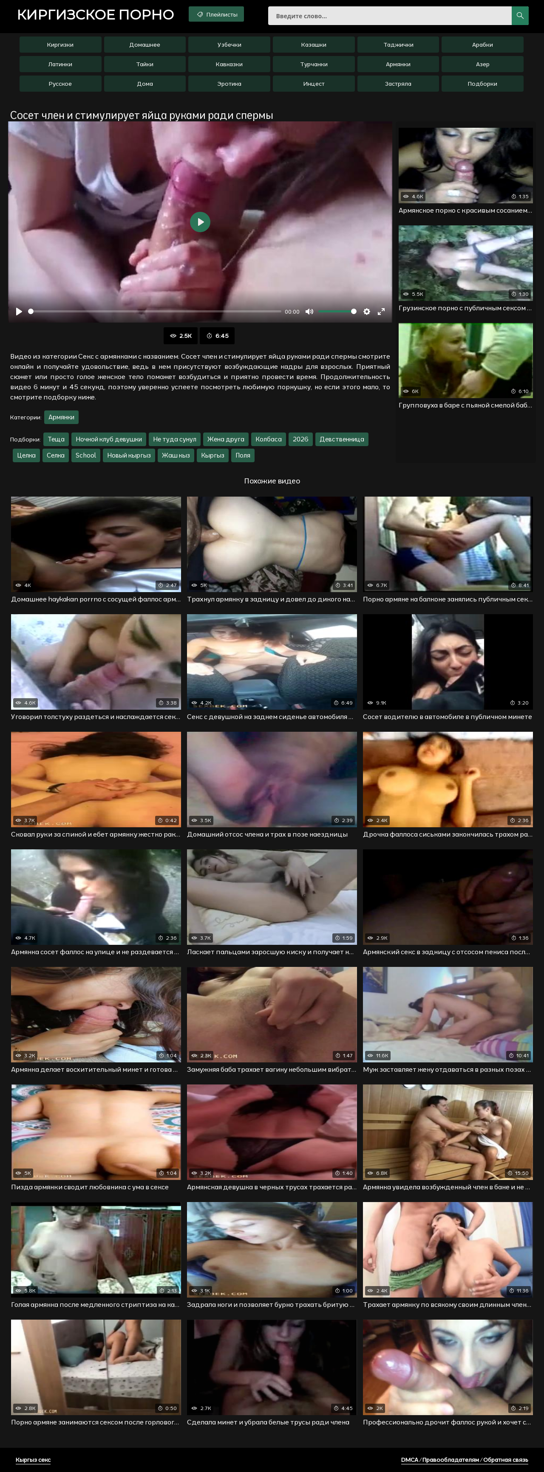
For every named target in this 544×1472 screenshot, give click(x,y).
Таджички (398, 44)
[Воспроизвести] (19, 311)
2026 (301, 439)
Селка (56, 455)
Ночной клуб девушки (109, 439)
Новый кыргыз (129, 455)
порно (95, 14)
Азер (483, 64)
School (86, 455)
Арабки (482, 44)
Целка (26, 455)
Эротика (229, 83)
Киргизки (60, 44)
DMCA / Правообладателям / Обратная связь (464, 1460)
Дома (145, 83)
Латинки (60, 64)
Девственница (342, 439)
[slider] (154, 311)
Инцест (314, 83)
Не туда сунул (174, 439)
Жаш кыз (176, 455)
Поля (242, 455)
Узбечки (229, 44)
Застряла (398, 83)
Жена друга (225, 439)
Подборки (482, 83)
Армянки (398, 64)
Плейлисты (217, 14)
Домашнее (144, 44)
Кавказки (229, 64)
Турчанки (314, 64)
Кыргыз (212, 455)
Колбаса (268, 439)
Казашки (313, 44)
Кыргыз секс (33, 1460)
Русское (60, 83)
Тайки (144, 64)
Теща (56, 439)
